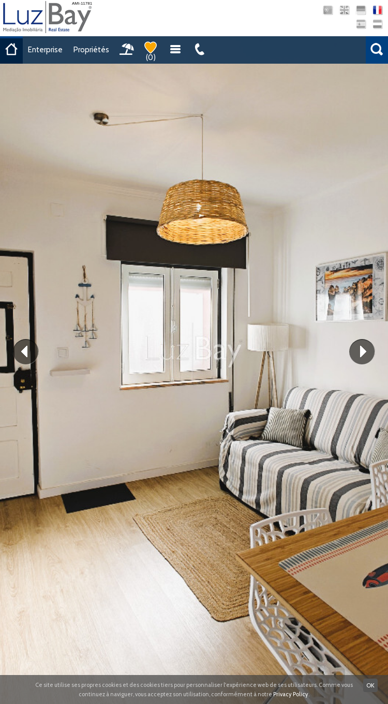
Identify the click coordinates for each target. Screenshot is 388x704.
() (150, 51)
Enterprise (45, 49)
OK (370, 685)
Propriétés (91, 49)
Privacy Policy (290, 694)
